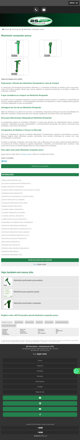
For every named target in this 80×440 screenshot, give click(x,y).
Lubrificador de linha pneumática (14, 219)
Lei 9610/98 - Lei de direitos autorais (50, 341)
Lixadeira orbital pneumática (12, 209)
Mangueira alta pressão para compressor (17, 222)
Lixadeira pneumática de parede (13, 212)
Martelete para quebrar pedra (26, 292)
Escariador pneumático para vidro (14, 203)
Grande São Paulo (62, 322)
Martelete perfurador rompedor (14, 225)
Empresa (40, 366)
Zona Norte (19, 322)
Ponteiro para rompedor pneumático (15, 248)
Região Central (7, 322)
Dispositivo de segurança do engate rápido (18, 196)
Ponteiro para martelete (11, 245)
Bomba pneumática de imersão (13, 187)
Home (40, 360)
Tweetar (4, 161)
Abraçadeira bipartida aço (11, 180)
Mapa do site (40, 392)
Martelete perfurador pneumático (28, 280)
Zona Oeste (29, 322)
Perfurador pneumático (11, 242)
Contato (40, 387)
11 (40, 264)
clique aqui (26, 154)
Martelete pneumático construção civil (17, 229)
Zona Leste (49, 322)
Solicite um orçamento (40, 166)
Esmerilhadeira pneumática (12, 206)
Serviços (40, 376)
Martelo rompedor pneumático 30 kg (15, 235)
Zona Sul (39, 322)
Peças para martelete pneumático (14, 238)
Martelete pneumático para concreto (16, 232)
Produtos (40, 371)
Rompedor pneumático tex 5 (12, 255)
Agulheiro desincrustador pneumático (16, 183)
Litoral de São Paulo (9, 326)
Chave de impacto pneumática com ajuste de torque (21, 190)
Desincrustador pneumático (12, 193)
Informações (8, 175)
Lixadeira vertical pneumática (13, 216)
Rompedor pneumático (10, 251)
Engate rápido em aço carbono (13, 200)
